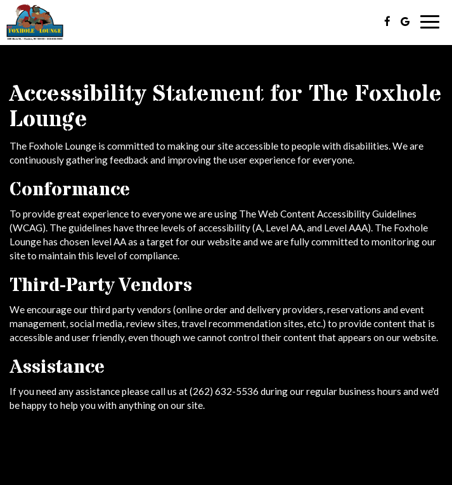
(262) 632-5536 (224, 391)
